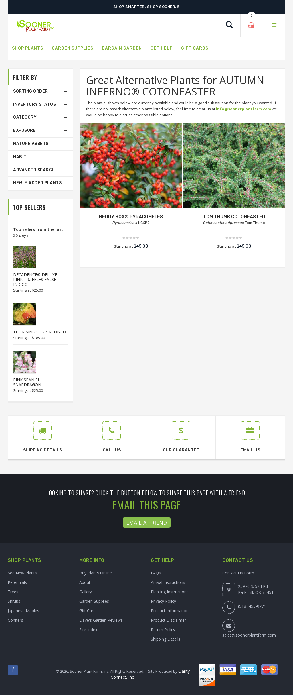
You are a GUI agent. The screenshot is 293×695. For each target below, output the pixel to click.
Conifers (15, 620)
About (84, 582)
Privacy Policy (163, 601)
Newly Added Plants (37, 182)
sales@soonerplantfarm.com (249, 635)
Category (25, 117)
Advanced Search (34, 170)
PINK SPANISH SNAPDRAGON (27, 382)
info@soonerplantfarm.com (243, 108)
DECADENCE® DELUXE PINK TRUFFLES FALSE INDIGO (35, 279)
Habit (20, 156)
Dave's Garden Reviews (101, 620)
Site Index (88, 629)
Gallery (85, 591)
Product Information (170, 610)
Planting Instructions (170, 591)
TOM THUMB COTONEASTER (234, 216)
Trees (13, 591)
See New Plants (22, 573)
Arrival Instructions (168, 582)
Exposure (24, 130)
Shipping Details (165, 639)
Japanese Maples (23, 610)
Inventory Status (34, 104)
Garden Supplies (94, 601)
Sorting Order (30, 91)
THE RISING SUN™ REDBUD (39, 331)
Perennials (17, 582)
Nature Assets (31, 143)
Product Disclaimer (168, 620)
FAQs (156, 573)
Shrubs (14, 601)
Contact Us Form (238, 573)
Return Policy (163, 629)
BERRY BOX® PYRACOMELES (131, 216)
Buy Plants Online (95, 573)
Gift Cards (88, 610)
